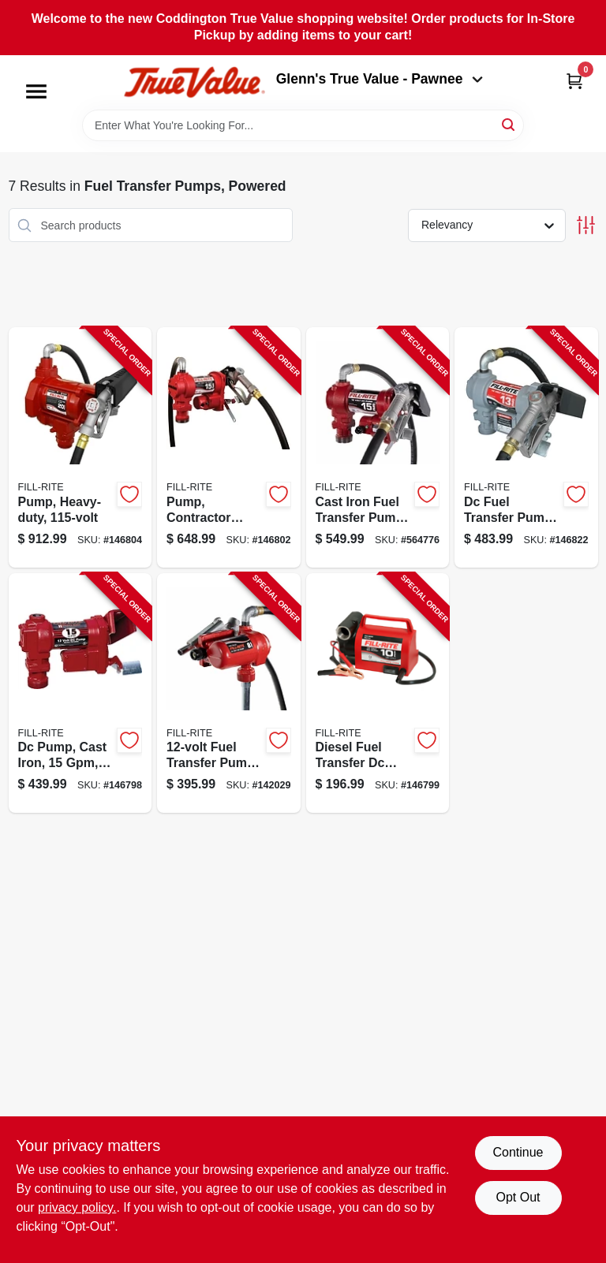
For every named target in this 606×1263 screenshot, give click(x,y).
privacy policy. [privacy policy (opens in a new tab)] (77, 1207)
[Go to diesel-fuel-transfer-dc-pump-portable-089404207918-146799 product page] (378, 693)
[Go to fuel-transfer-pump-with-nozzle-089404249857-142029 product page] (229, 693)
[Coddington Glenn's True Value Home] (194, 82)
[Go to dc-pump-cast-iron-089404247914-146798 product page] (80, 693)
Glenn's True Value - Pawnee (379, 79)
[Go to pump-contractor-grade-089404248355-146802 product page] (229, 447)
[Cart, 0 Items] (574, 81)
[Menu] (36, 91)
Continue (517, 1152)
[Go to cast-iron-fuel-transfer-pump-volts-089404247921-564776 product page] (378, 447)
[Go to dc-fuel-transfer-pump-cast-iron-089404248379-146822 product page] (526, 447)
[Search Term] (303, 125)
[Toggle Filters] (586, 225)
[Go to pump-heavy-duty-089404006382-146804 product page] (80, 447)
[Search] (509, 124)
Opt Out (518, 1197)
